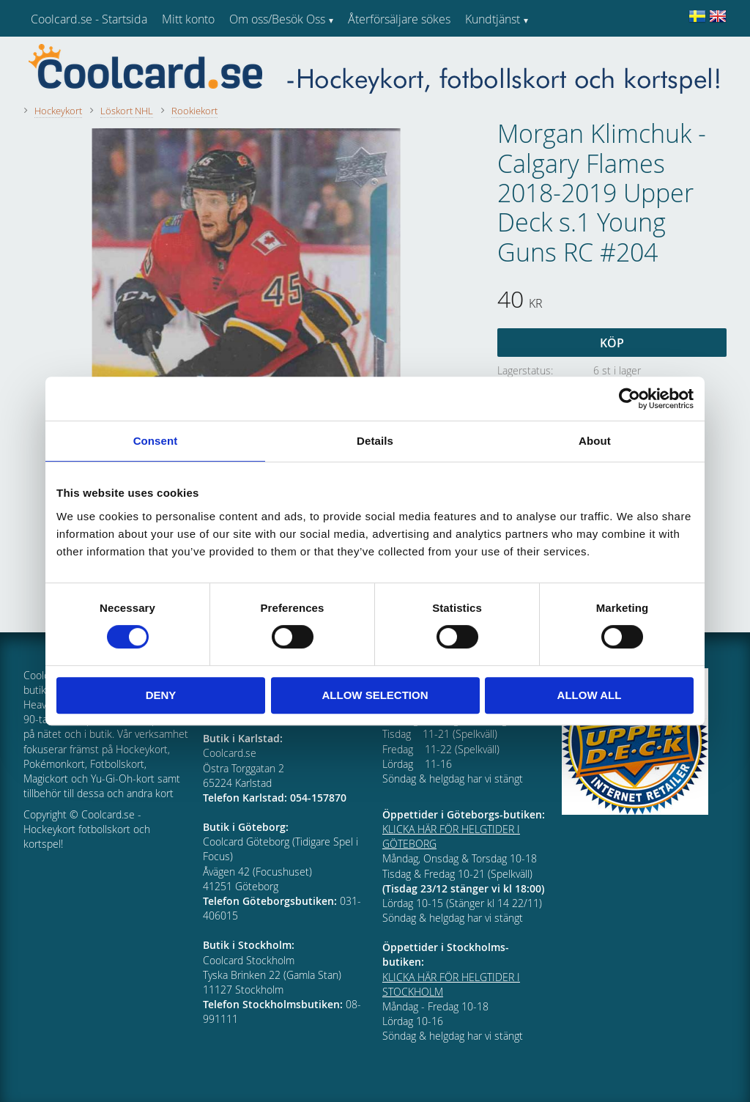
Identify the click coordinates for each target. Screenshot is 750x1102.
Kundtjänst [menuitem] (492, 19)
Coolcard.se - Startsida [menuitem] (89, 19)
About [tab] (595, 440)
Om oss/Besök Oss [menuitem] (277, 19)
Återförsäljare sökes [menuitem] (399, 19)
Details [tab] (375, 440)
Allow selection (375, 695)
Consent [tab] (155, 440)
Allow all (589, 695)
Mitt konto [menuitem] (188, 19)
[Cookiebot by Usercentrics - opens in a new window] (629, 399)
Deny (161, 695)
